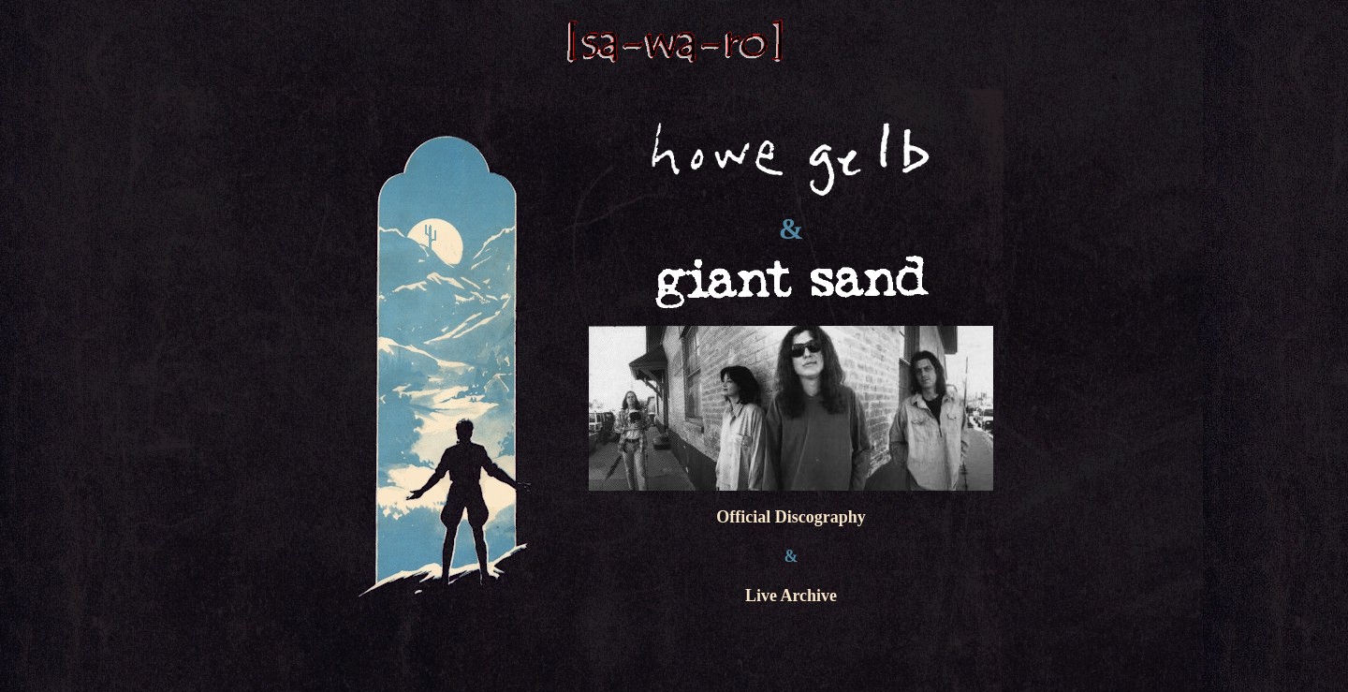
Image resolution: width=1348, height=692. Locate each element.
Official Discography (791, 517)
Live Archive (791, 595)
